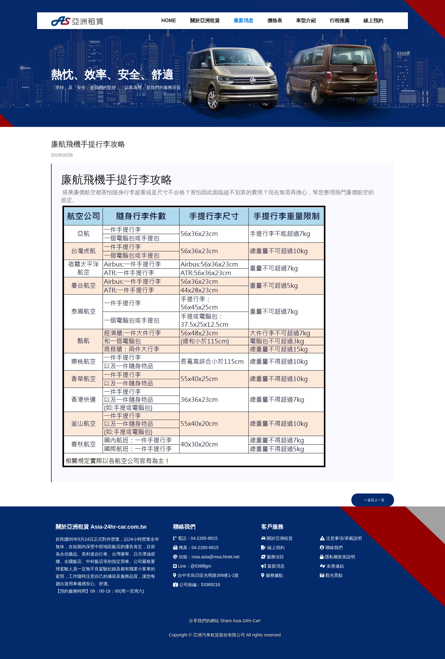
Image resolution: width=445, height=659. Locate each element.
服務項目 (272, 556)
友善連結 (332, 566)
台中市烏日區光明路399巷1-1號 (206, 575)
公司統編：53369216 (196, 584)
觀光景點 (331, 575)
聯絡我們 (331, 547)
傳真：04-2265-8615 (195, 547)
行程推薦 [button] (340, 20)
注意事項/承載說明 (341, 538)
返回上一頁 (374, 500)
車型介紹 (306, 20)
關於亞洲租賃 (277, 538)
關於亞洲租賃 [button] (205, 20)
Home (168, 20)
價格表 (274, 20)
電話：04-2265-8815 (195, 538)
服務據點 (272, 575)
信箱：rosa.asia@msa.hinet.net (206, 556)
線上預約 (373, 20)
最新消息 (243, 20)
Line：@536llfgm (192, 566)
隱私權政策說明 (337, 556)
